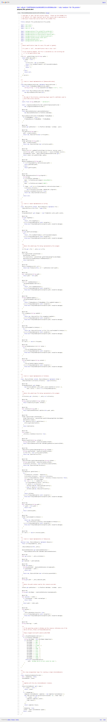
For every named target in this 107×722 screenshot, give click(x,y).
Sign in (104, 2)
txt (101, 719)
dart (18, 7)
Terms (17, 719)
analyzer (65, 7)
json (104, 719)
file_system (76, 7)
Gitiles (9, 719)
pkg (60, 7)
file (47, 13)
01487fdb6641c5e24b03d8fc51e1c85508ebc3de (41, 7)
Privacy (13, 719)
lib (70, 7)
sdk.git (23, 7)
